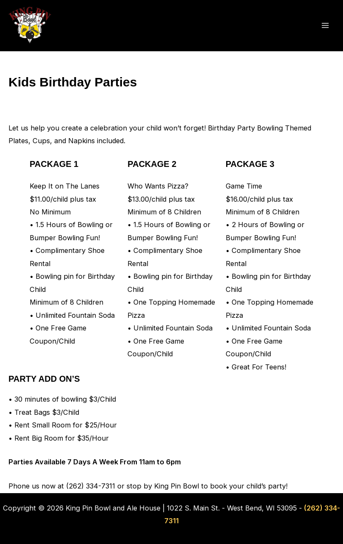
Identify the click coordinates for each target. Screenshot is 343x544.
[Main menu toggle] (325, 25)
